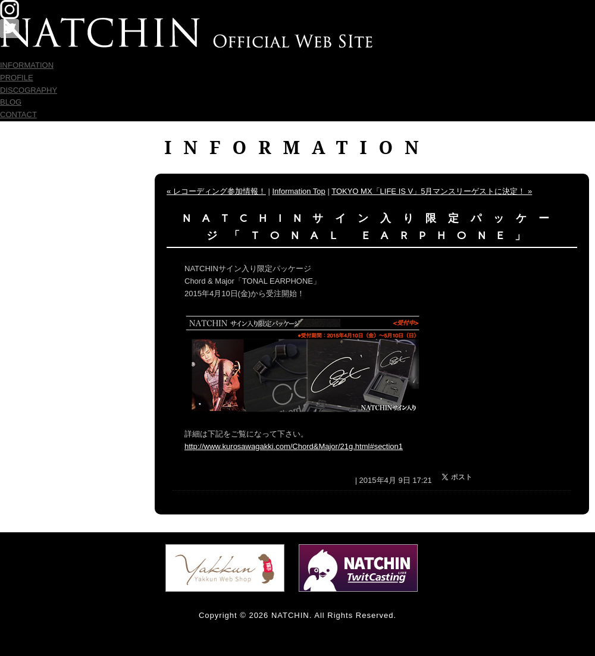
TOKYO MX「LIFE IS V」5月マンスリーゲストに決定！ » (431, 191)
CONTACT (18, 114)
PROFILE (16, 77)
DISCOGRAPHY (28, 90)
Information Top (298, 191)
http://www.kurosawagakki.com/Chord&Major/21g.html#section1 (293, 446)
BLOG (10, 102)
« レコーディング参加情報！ (216, 191)
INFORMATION (27, 65)
